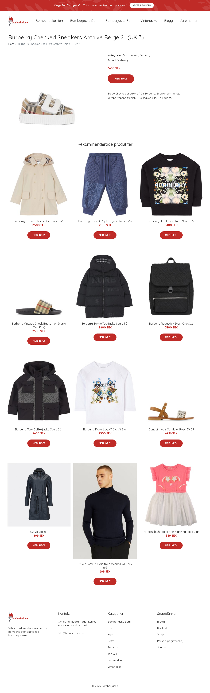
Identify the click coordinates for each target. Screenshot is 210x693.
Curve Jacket (39, 533)
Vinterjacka (149, 21)
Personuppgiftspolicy (170, 642)
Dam (110, 629)
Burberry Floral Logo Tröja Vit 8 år (105, 430)
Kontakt (162, 629)
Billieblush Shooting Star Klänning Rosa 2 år (171, 533)
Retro (111, 642)
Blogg (168, 21)
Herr (110, 635)
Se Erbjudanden (141, 5)
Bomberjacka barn (119, 21)
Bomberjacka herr (49, 21)
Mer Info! (121, 79)
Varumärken (189, 21)
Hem (11, 45)
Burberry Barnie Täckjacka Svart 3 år (105, 324)
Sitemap (162, 648)
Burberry (144, 56)
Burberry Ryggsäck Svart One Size (171, 324)
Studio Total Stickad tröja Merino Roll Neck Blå (105, 566)
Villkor (161, 635)
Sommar (113, 648)
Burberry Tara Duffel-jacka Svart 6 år (39, 430)
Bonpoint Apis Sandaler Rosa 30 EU (171, 430)
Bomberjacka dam (84, 21)
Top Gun (113, 655)
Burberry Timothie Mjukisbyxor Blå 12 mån (105, 222)
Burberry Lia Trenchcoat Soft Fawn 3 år (39, 222)
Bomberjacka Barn (119, 622)
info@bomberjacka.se (71, 634)
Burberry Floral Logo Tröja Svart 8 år (171, 222)
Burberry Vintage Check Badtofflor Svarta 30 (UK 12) (39, 326)
